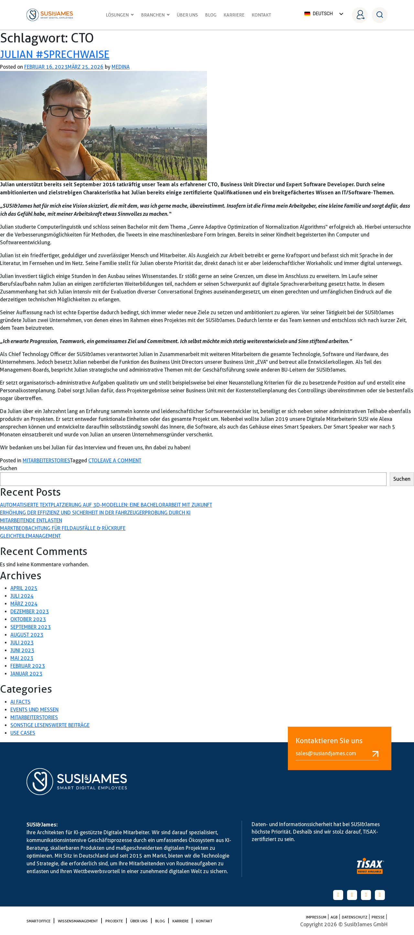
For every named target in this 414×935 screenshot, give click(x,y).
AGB (335, 917)
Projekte (114, 920)
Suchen (8, 468)
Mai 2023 (21, 658)
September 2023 (30, 627)
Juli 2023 (22, 643)
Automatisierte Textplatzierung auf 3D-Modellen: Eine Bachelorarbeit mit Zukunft (106, 505)
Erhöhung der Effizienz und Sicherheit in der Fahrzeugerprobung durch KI (95, 513)
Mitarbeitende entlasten (31, 520)
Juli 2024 (22, 596)
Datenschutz (355, 917)
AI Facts (20, 702)
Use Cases (22, 733)
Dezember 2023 (29, 611)
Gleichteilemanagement (30, 536)
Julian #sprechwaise (54, 54)
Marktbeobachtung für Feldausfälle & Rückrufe (62, 528)
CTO (93, 460)
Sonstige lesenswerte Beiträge (50, 725)
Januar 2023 (26, 674)
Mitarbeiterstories (46, 460)
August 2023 (26, 635)
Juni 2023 (22, 650)
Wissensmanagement (78, 920)
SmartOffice (39, 920)
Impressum (316, 917)
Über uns (187, 14)
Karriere (234, 14)
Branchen (155, 14)
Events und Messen (34, 710)
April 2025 (24, 588)
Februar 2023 (27, 666)
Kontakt (261, 14)
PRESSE (379, 917)
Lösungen (120, 14)
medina (121, 67)
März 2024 (24, 604)
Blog (210, 14)
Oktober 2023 (28, 619)
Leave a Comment (119, 460)
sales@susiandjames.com (337, 753)
